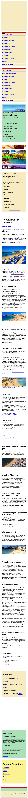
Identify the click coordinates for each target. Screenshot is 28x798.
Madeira (11, 58)
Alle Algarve (5, 55)
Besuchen (6, 774)
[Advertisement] (14, 16)
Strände (6, 767)
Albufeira (4, 37)
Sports (5, 681)
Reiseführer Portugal (14, 210)
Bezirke (4, 61)
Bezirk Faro (9, 34)
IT (16, 64)
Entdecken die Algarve (8, 46)
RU (18, 64)
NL (14, 64)
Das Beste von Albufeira (17, 274)
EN (11, 64)
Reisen (5, 687)
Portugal (4, 64)
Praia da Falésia (16, 431)
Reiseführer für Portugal (9, 73)
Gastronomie (8, 777)
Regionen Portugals (8, 40)
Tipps (20, 694)
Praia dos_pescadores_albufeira (9, 414)
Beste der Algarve (7, 52)
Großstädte (5, 756)
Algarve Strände (6, 49)
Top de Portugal (6, 70)
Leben (5, 771)
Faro (8, 239)
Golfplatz (19, 230)
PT (8, 64)
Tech (4, 780)
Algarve (16, 239)
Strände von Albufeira (9, 438)
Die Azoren (5, 58)
